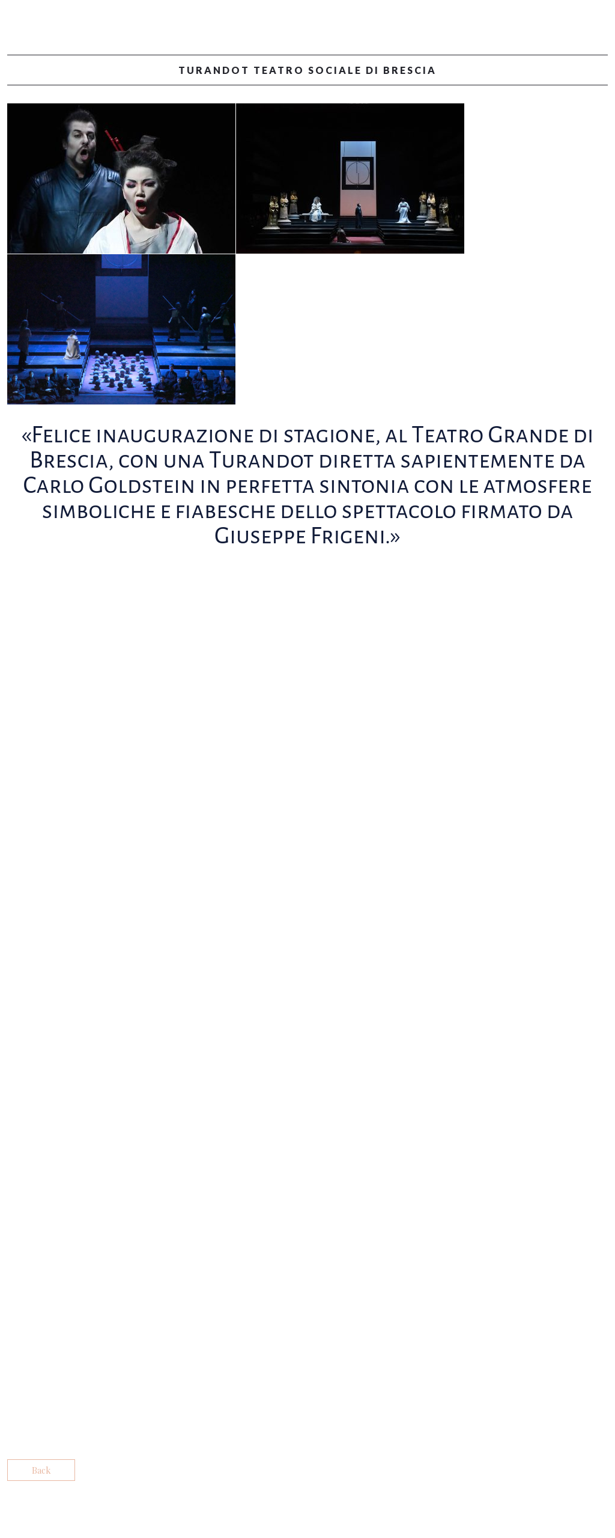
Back (41, 1470)
